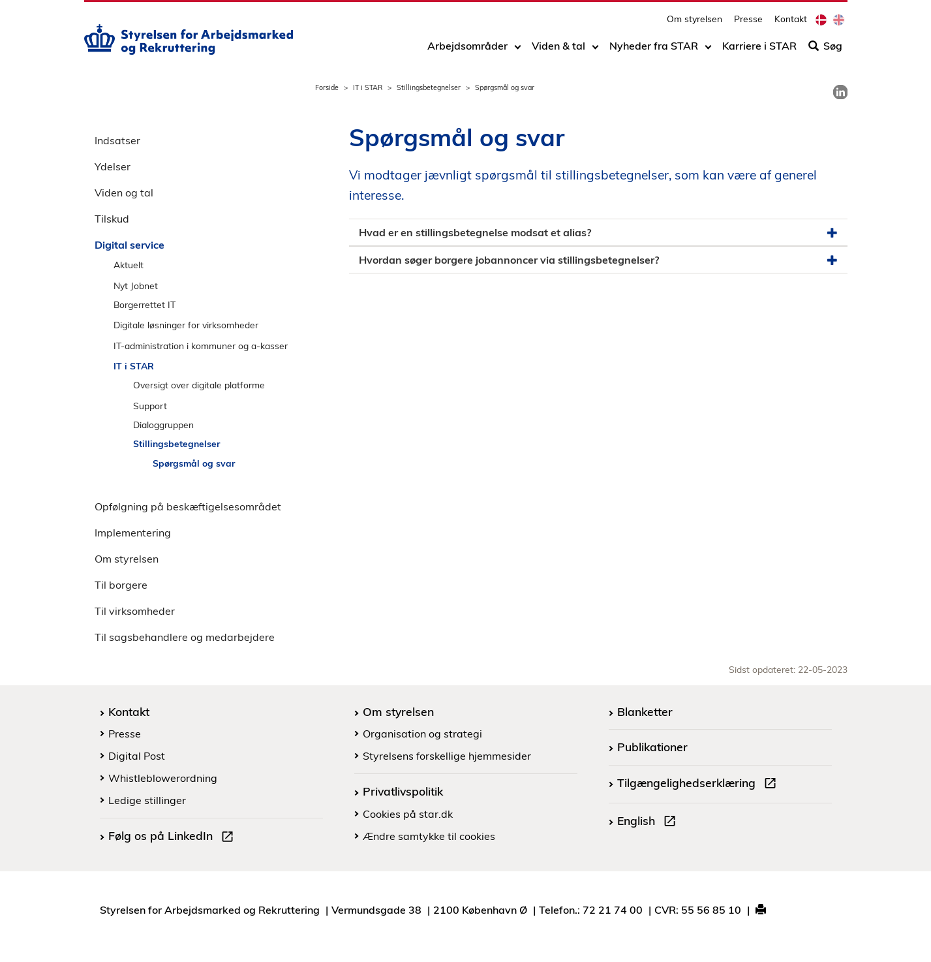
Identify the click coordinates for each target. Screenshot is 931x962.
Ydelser (112, 166)
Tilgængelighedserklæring (699, 784)
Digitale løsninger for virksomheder (186, 324)
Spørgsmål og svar (194, 463)
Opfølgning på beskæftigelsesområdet (188, 506)
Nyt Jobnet (136, 285)
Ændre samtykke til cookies (429, 836)
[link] (840, 92)
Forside (327, 87)
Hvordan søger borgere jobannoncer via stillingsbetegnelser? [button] (598, 260)
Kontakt (790, 23)
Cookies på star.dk (408, 813)
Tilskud (112, 218)
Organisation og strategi (422, 733)
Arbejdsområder (467, 50)
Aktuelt (129, 264)
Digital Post (136, 755)
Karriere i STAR (759, 50)
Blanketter (645, 711)
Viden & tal (558, 50)
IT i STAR (367, 87)
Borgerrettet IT (145, 304)
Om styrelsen (694, 23)
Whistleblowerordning (162, 777)
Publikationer (652, 746)
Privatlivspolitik (403, 791)
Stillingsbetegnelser (429, 87)
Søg (825, 50)
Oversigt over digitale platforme (199, 384)
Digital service (129, 244)
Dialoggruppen (163, 424)
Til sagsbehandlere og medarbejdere (185, 637)
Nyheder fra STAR (653, 50)
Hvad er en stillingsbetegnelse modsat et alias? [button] (598, 233)
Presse (748, 23)
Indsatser (117, 140)
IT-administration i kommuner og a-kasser (201, 345)
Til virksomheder (135, 610)
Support (150, 405)
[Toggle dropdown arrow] (517, 50)
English (649, 822)
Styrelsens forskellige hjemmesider (447, 755)
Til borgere (121, 584)
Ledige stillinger (147, 800)
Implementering (133, 532)
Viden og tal (124, 192)
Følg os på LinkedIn (173, 837)
